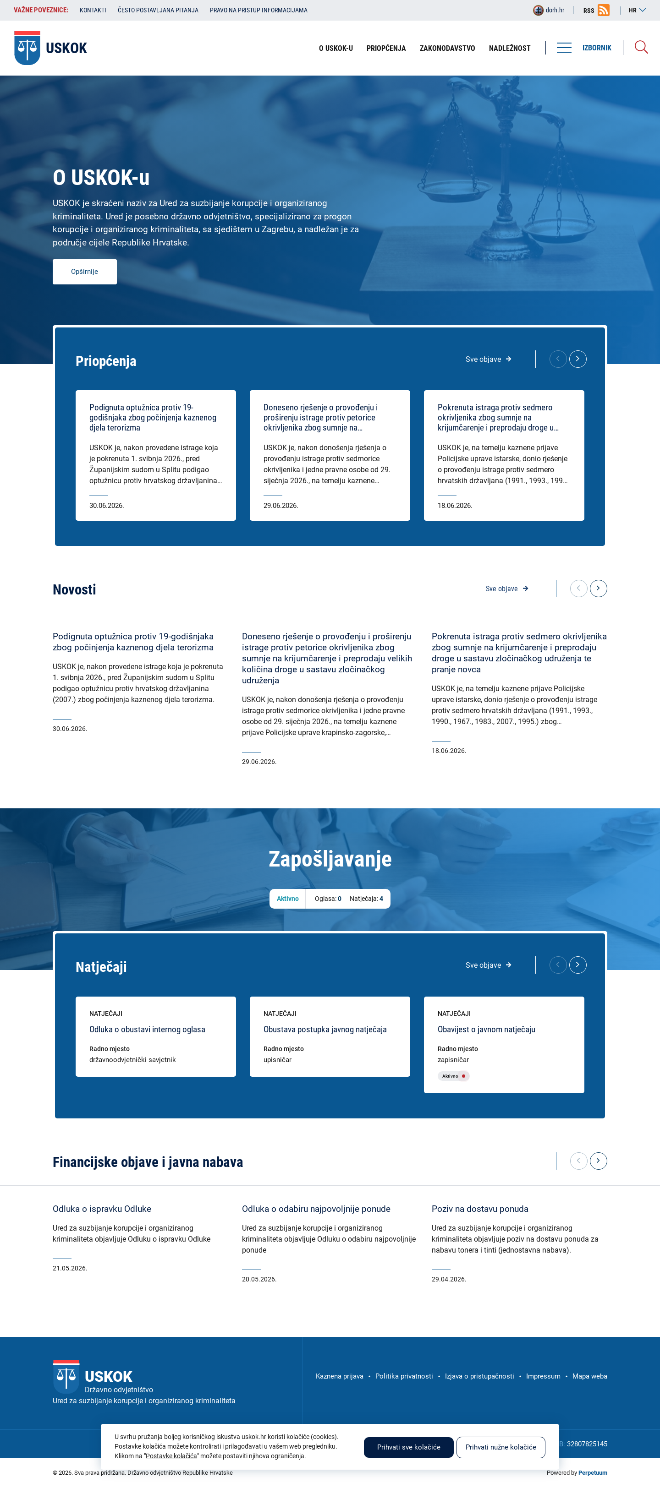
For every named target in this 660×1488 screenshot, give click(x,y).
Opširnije (84, 271)
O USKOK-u (336, 48)
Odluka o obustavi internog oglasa (147, 1030)
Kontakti (93, 10)
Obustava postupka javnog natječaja (325, 1030)
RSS (588, 10)
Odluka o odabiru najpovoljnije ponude (316, 1209)
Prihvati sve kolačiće (408, 1447)
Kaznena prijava (339, 1376)
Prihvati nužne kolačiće (501, 1447)
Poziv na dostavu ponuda (480, 1209)
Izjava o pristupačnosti (479, 1376)
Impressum (543, 1376)
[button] (578, 359)
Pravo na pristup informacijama (259, 10)
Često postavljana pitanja (158, 10)
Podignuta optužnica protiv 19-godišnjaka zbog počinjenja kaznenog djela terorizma (152, 418)
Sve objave (483, 359)
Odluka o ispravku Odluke (102, 1209)
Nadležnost (510, 48)
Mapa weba (589, 1376)
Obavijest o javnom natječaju (486, 1030)
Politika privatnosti (404, 1376)
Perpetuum (592, 1472)
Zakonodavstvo (447, 48)
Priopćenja (386, 48)
